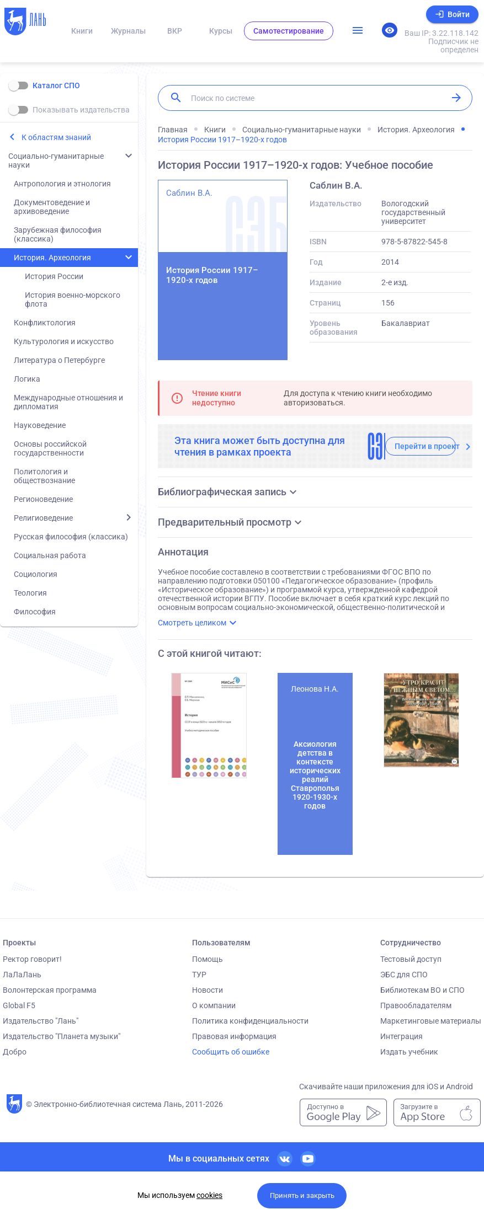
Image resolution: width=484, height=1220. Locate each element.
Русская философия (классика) (71, 536)
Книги (82, 30)
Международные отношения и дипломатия (68, 402)
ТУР (199, 974)
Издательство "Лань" (40, 1020)
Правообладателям (415, 1005)
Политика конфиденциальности (250, 1020)
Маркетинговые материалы (430, 1020)
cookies (209, 1195)
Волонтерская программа (50, 990)
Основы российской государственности (50, 448)
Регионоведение (43, 499)
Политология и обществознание (44, 476)
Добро (14, 1051)
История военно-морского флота (72, 299)
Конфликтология (45, 322)
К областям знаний (56, 137)
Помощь (207, 959)
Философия (35, 611)
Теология (30, 592)
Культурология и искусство (64, 341)
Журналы (128, 30)
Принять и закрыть (302, 1195)
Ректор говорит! (32, 959)
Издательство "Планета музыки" (61, 1036)
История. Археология (52, 257)
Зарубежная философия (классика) (58, 234)
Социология (35, 574)
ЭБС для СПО (404, 974)
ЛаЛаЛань (22, 974)
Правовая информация (234, 1036)
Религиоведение (43, 517)
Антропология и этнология (62, 183)
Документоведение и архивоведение (52, 207)
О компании (214, 1005)
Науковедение (40, 425)
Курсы (220, 30)
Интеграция (401, 1036)
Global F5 (19, 1005)
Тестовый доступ (411, 959)
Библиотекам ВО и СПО (422, 990)
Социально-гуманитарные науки (56, 160)
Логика (27, 378)
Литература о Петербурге (59, 360)
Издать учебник (409, 1051)
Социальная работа (50, 555)
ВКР (174, 30)
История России (54, 276)
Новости (207, 990)
